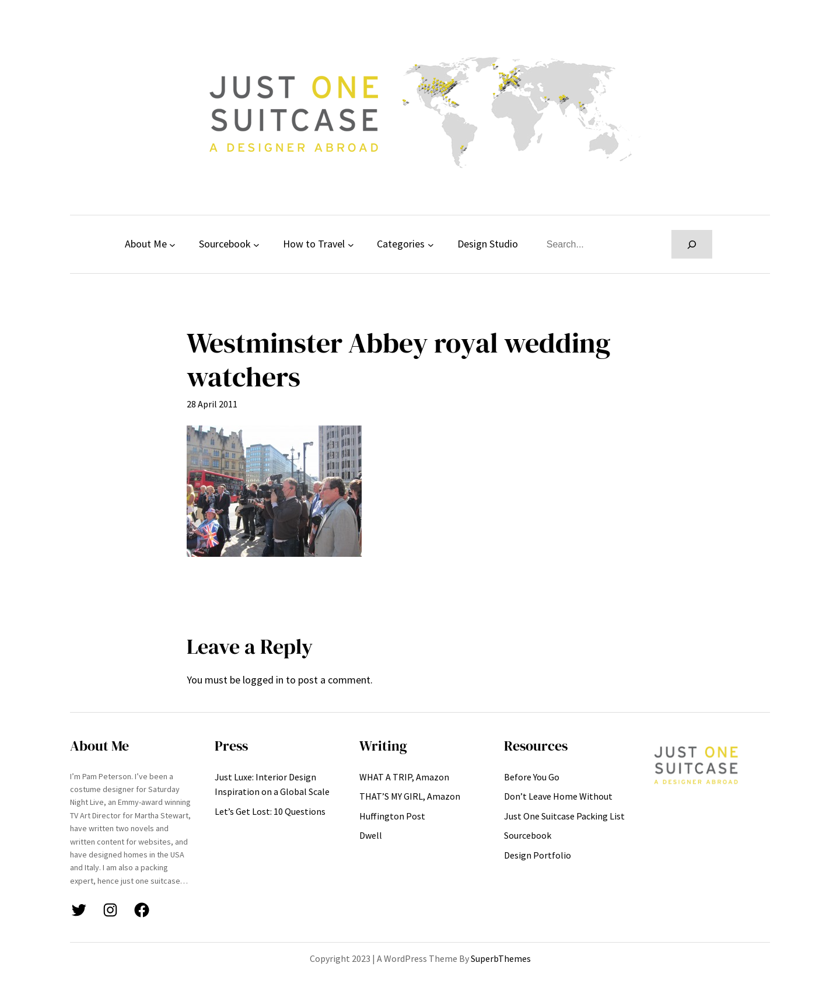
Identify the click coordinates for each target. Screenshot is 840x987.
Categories (401, 243)
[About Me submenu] (172, 244)
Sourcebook (225, 243)
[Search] (692, 244)
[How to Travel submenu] (351, 244)
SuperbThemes (501, 958)
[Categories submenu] (431, 244)
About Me (146, 243)
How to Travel (314, 243)
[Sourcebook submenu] (256, 244)
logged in (263, 679)
